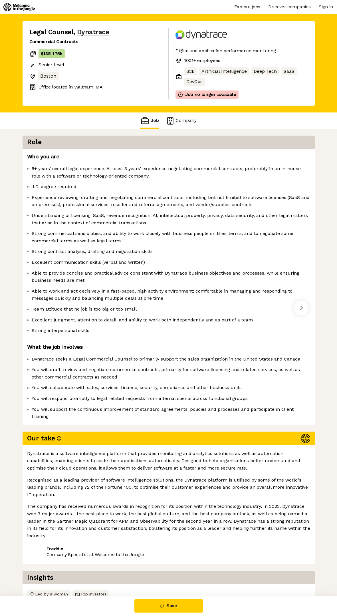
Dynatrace (93, 32)
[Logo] (19, 7)
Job (149, 120)
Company (181, 120)
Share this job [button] (45, 555)
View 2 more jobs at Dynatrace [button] (103, 555)
